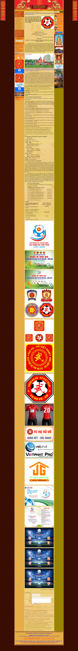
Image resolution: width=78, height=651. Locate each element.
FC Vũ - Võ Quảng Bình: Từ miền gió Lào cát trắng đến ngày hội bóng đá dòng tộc (35, 624)
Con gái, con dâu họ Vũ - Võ (18, 26)
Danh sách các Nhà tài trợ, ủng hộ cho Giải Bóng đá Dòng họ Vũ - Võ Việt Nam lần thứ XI (36, 625)
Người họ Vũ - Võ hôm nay (18, 23)
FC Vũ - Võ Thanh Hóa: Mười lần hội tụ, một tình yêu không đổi (33, 621)
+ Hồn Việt (16, 36)
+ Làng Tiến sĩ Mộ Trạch (18, 13)
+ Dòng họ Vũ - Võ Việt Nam (18, 16)
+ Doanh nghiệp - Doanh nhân (18, 30)
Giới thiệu (54, 10)
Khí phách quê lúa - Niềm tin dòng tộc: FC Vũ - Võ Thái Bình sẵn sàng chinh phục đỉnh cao (36, 620)
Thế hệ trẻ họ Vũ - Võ (18, 20)
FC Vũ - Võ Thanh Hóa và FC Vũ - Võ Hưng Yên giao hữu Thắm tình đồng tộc (34, 611)
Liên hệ (62, 10)
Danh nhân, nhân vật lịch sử (18, 19)
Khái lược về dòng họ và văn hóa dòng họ (60, 24)
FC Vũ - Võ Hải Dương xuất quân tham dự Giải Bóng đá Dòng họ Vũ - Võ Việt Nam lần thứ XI (36, 628)
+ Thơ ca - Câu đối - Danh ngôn (19, 33)
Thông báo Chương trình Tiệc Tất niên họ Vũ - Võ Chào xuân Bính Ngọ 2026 (34, 614)
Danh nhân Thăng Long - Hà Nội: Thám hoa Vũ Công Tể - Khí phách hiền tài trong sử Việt (60, 20)
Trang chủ (50, 10)
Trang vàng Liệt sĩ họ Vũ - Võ (19, 27)
